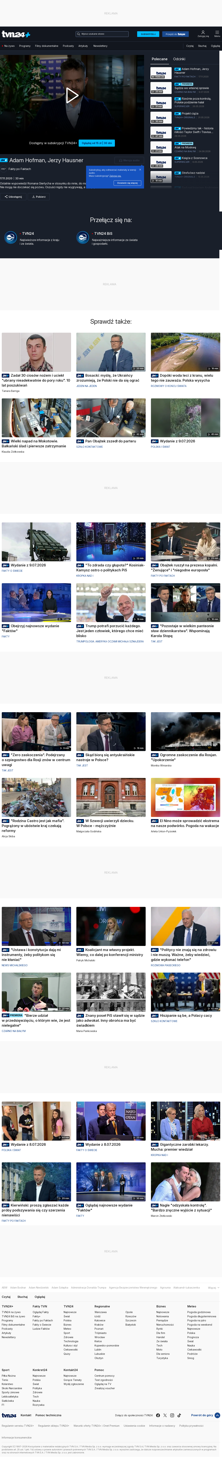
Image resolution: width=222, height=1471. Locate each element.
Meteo (67, 1328)
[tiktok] (179, 1415)
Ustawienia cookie (134, 1425)
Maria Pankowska (86, 1030)
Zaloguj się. (115, 176)
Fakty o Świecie (42, 1324)
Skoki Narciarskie (12, 1388)
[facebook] (158, 1415)
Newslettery (100, 45)
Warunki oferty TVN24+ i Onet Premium (96, 1425)
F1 (3, 1404)
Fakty (6, 636)
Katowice (100, 1320)
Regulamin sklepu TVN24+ (53, 1425)
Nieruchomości (165, 1324)
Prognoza (193, 1337)
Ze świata (162, 1341)
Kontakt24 (71, 1370)
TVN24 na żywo (11, 1312)
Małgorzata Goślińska (88, 831)
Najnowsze (70, 1312)
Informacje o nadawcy (162, 1425)
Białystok (130, 1324)
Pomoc (99, 1370)
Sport (67, 1332)
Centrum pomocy (105, 1375)
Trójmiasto (101, 1332)
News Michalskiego (15, 965)
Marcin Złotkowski (161, 1215)
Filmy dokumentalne (46, 45)
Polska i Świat (160, 446)
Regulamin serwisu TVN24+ (18, 1425)
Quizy (67, 1353)
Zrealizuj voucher (105, 1388)
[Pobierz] (39, 196)
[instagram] (172, 1415)
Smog (190, 1358)
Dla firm (160, 1332)
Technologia (71, 1341)
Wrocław (100, 1337)
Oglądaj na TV (103, 1383)
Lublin (98, 1349)
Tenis (5, 1379)
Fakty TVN (40, 1306)
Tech (159, 1345)
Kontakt (26, 1415)
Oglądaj (215, 45)
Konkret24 (40, 1370)
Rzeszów (130, 1316)
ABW (4, 1287)
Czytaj (190, 45)
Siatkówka (8, 1400)
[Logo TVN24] (9, 1415)
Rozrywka (38, 1404)
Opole (129, 1312)
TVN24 (68, 1306)
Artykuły (83, 45)
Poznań (99, 1328)
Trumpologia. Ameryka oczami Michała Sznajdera (110, 641)
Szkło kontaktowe (89, 446)
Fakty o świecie (12, 570)
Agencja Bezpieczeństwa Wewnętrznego (133, 1287)
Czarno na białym (14, 1030)
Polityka (37, 1388)
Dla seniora (163, 1353)
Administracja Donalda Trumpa (88, 1287)
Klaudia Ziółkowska (13, 451)
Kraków (99, 1324)
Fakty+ (36, 1316)
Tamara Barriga (10, 390)
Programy (25, 45)
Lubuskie (100, 1353)
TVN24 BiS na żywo (13, 1316)
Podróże (192, 1353)
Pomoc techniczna (48, 1415)
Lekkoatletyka (10, 1396)
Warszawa (101, 1312)
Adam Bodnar (18, 1287)
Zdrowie (68, 1337)
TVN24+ (7, 1306)
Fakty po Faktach (163, 575)
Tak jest (157, 641)
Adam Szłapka (60, 1287)
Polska (67, 1320)
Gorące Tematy (73, 1379)
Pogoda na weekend (199, 1324)
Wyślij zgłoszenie (74, 1383)
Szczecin (130, 1320)
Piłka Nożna (9, 1375)
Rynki (159, 1328)
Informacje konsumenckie (17, 1437)
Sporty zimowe (10, 1392)
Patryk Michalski (85, 960)
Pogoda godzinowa (199, 1312)
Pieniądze (162, 1320)
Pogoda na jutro (196, 1320)
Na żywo (8, 45)
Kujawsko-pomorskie (107, 1345)
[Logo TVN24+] (16, 34)
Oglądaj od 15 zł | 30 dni (97, 143)
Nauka (191, 1345)
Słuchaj (202, 45)
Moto (159, 1349)
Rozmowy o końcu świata (168, 385)
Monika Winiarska (161, 765)
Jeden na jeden (86, 385)
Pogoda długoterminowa (201, 1316)
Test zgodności (104, 1379)
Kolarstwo (7, 1383)
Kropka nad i (84, 575)
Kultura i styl (70, 1345)
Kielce (98, 1341)
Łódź (98, 1316)
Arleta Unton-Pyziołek (163, 831)
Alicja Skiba (8, 836)
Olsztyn (99, 1358)
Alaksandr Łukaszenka (186, 1287)
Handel (160, 1337)
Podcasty (68, 45)
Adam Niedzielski (39, 1287)
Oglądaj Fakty (41, 1312)
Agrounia (165, 1287)
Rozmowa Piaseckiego (165, 965)
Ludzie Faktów (41, 1328)
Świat (67, 1316)
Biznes (67, 1324)
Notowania (162, 1316)
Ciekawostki (71, 1349)
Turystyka (162, 1358)
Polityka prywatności (191, 1425)
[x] (165, 1415)
